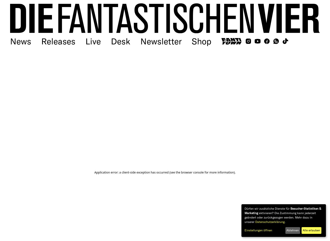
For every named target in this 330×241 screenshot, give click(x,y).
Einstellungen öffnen (258, 230)
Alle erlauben (311, 230)
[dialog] (284, 220)
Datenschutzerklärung (270, 222)
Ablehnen (292, 230)
